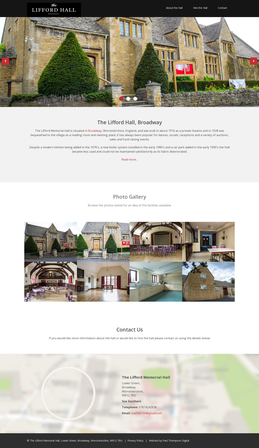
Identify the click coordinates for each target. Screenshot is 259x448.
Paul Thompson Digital (176, 440)
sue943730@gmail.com (146, 413)
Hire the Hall (200, 8)
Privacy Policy (135, 440)
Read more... (129, 159)
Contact (222, 8)
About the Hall (174, 8)
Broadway (95, 131)
